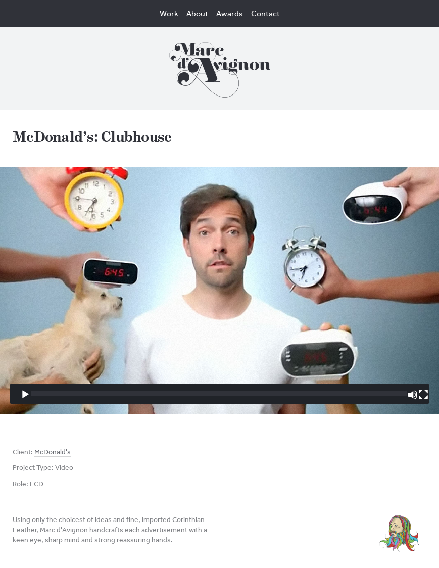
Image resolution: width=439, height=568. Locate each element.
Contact (265, 13)
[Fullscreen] (423, 395)
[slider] (219, 393)
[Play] (25, 395)
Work (169, 13)
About (197, 13)
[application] (219, 290)
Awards (229, 13)
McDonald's (52, 452)
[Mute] (413, 395)
